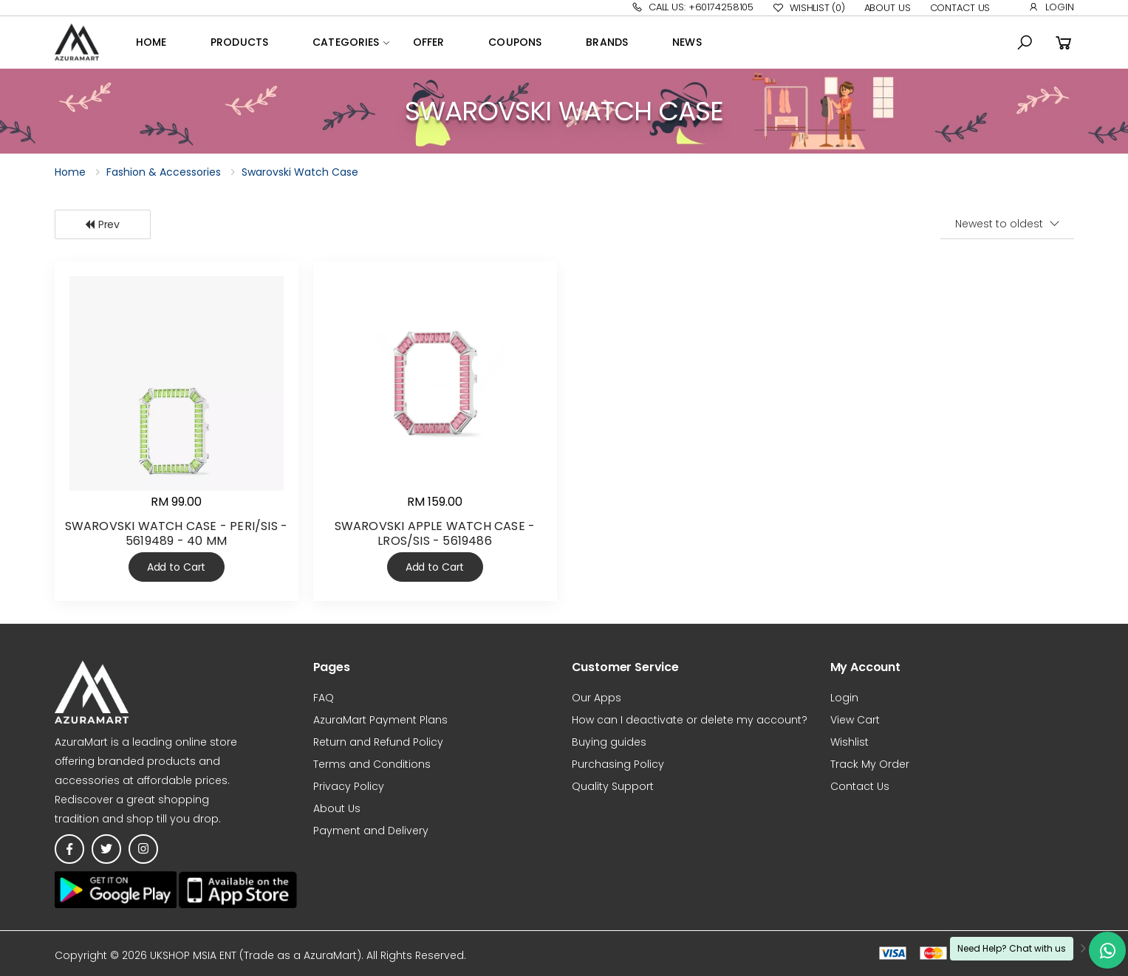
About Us (887, 8)
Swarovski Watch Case (300, 172)
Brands (607, 42)
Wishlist (808, 8)
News (687, 42)
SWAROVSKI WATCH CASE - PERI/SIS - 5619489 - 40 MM (176, 533)
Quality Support (613, 786)
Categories (345, 42)
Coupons (514, 42)
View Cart (855, 719)
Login (1050, 7)
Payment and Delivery (370, 830)
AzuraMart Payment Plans (380, 719)
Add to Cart (176, 567)
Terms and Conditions (372, 764)
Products (239, 42)
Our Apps (596, 697)
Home (151, 42)
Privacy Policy (348, 786)
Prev (102, 224)
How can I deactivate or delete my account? (689, 719)
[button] (1024, 43)
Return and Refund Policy (378, 742)
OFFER (429, 42)
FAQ (323, 697)
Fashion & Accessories (163, 172)
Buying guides (609, 742)
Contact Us (960, 8)
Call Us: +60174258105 (692, 7)
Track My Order (869, 764)
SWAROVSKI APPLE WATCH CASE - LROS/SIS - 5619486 (435, 533)
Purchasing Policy (618, 764)
